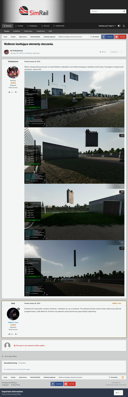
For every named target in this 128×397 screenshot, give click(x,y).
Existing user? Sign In (107, 26)
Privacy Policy (15, 385)
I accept (120, 393)
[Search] (100, 11)
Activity (20, 26)
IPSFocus (14, 383)
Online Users (28, 31)
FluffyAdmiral (18, 51)
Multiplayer (33, 26)
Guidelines (16, 31)
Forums (6, 31)
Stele (13, 303)
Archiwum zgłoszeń (32, 53)
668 (11, 334)
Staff (50, 31)
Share (103, 52)
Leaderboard (40, 31)
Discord (46, 26)
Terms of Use (6, 394)
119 (11, 92)
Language (5, 385)
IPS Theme (5, 383)
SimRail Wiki (59, 26)
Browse (8, 26)
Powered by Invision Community (116, 385)
